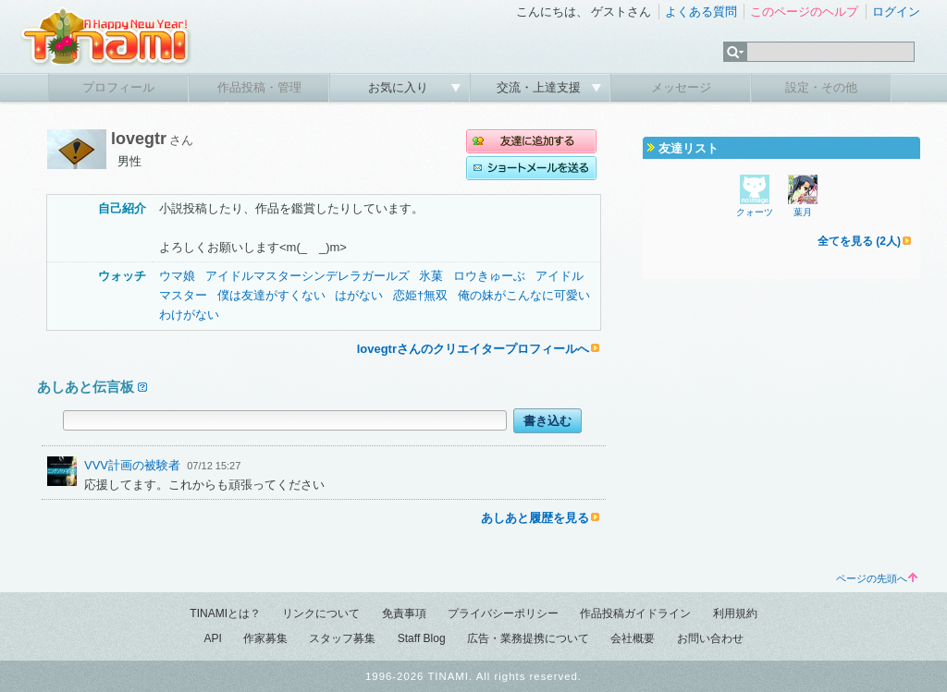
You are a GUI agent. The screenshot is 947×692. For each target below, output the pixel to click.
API (212, 638)
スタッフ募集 (342, 638)
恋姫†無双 (420, 295)
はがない (359, 295)
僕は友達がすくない (271, 295)
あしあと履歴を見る (535, 518)
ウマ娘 (177, 276)
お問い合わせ (710, 638)
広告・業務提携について (528, 638)
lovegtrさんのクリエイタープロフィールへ (473, 349)
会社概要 (632, 638)
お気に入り (400, 87)
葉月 (802, 212)
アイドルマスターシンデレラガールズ (307, 276)
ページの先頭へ (876, 578)
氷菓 (431, 276)
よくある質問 (701, 11)
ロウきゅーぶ (489, 276)
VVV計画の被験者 (132, 465)
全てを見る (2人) (859, 241)
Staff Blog (422, 638)
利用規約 (735, 613)
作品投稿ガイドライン (635, 613)
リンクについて (321, 613)
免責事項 (404, 613)
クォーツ (754, 212)
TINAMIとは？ (225, 613)
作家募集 (265, 638)
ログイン (896, 11)
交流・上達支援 (540, 87)
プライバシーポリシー (503, 613)
